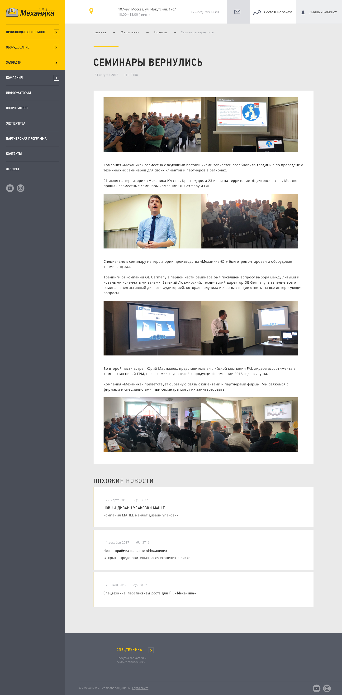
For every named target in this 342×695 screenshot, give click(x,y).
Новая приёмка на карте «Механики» (135, 550)
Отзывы (12, 169)
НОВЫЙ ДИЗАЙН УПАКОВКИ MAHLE (134, 507)
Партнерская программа (26, 138)
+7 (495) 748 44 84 (205, 12)
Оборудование (17, 47)
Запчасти (13, 62)
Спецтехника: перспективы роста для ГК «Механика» (150, 593)
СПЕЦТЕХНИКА (129, 650)
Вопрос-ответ (17, 108)
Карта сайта (140, 688)
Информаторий (18, 93)
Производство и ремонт (26, 32)
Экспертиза (15, 123)
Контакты (14, 153)
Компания (14, 77)
